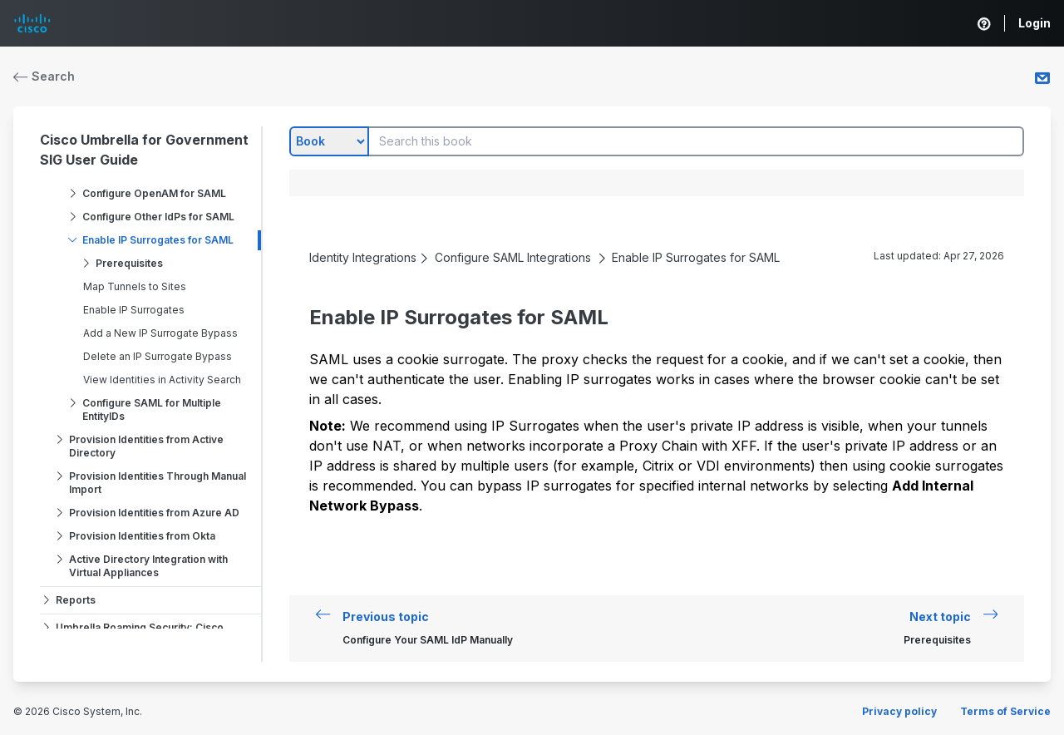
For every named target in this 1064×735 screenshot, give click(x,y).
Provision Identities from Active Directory (146, 446)
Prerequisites (129, 263)
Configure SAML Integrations (513, 257)
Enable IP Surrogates (134, 309)
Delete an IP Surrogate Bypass (157, 356)
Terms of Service (1005, 711)
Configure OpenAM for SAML (154, 193)
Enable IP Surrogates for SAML (158, 240)
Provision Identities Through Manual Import (157, 483)
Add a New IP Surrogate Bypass (160, 333)
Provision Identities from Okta (142, 536)
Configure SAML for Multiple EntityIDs (151, 409)
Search (44, 76)
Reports (76, 600)
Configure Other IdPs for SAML (158, 216)
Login (1034, 23)
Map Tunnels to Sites (134, 286)
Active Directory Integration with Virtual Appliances (148, 566)
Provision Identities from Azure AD (154, 512)
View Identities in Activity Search (162, 379)
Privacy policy (899, 711)
